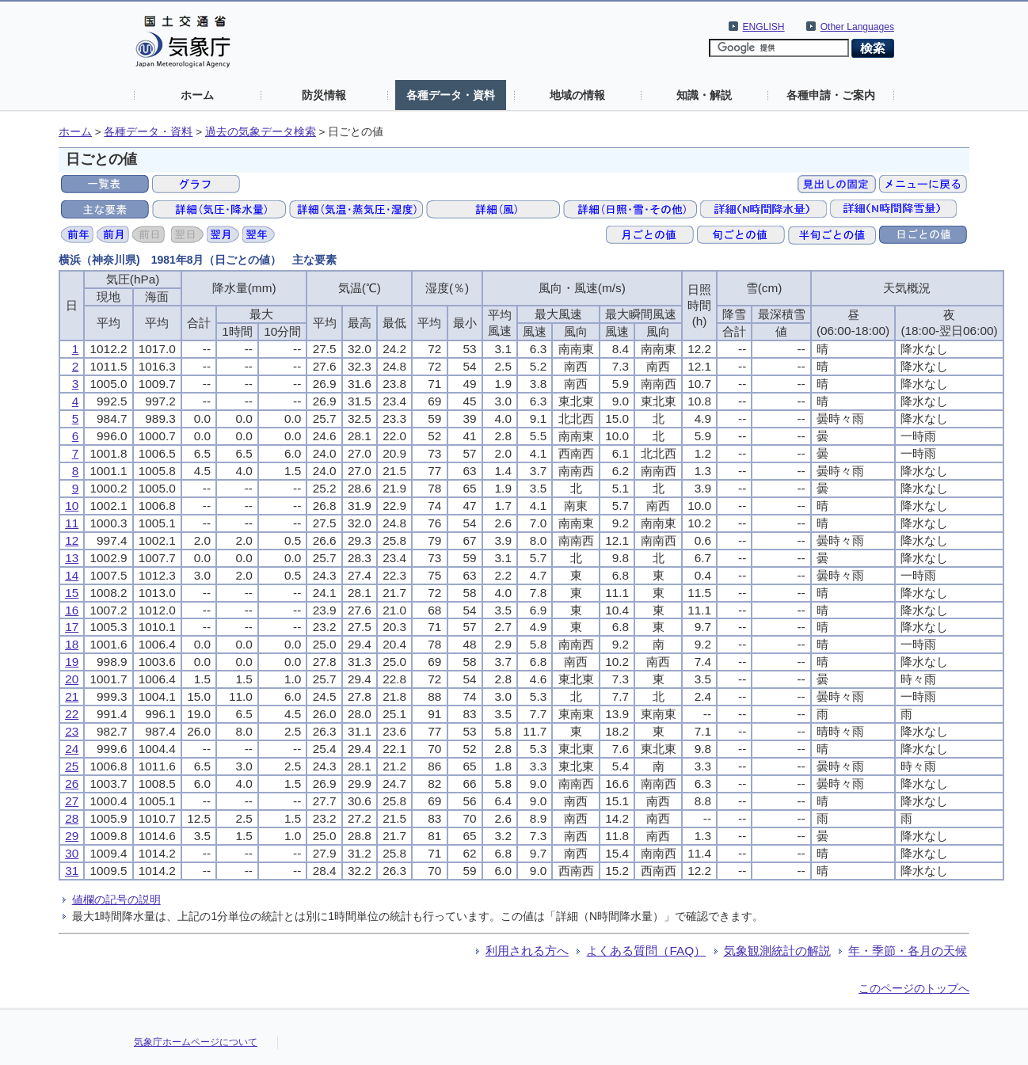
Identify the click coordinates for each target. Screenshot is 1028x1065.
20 (71, 679)
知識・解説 (704, 95)
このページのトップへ (914, 988)
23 (71, 731)
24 (71, 748)
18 (71, 644)
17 (71, 626)
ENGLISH (764, 26)
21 (71, 696)
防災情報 (324, 95)
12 (71, 540)
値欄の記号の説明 (116, 899)
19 (71, 661)
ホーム (197, 95)
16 (71, 610)
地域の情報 (577, 95)
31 (71, 870)
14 (71, 575)
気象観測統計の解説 (777, 950)
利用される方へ (527, 950)
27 (71, 801)
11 (71, 523)
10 (71, 505)
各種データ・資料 (450, 95)
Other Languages (857, 26)
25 (71, 766)
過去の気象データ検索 (260, 132)
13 (71, 558)
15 (71, 592)
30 (71, 853)
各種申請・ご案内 (830, 95)
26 (71, 783)
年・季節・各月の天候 (907, 950)
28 (71, 818)
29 (71, 835)
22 (71, 714)
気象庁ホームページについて (195, 1042)
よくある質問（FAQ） (646, 950)
